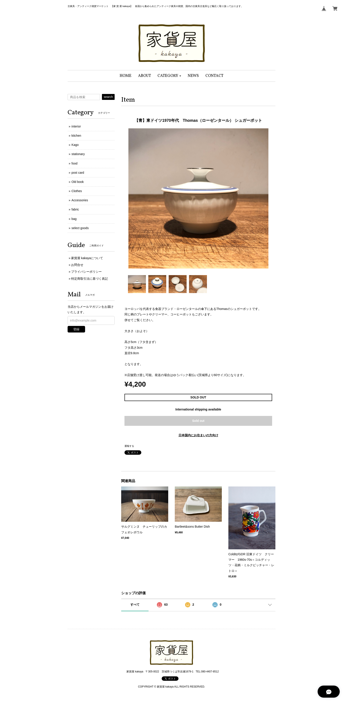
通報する (129, 446)
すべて (135, 604)
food (74, 163)
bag (74, 219)
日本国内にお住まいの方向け (198, 435)
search (108, 97)
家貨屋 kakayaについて (87, 258)
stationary (78, 154)
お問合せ (77, 265)
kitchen (76, 135)
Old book (78, 182)
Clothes (77, 191)
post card (78, 172)
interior (76, 126)
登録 (76, 329)
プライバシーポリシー (86, 271)
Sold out (198, 421)
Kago (75, 145)
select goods (80, 228)
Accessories (80, 200)
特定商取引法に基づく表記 (89, 278)
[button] (169, 75)
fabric (75, 209)
